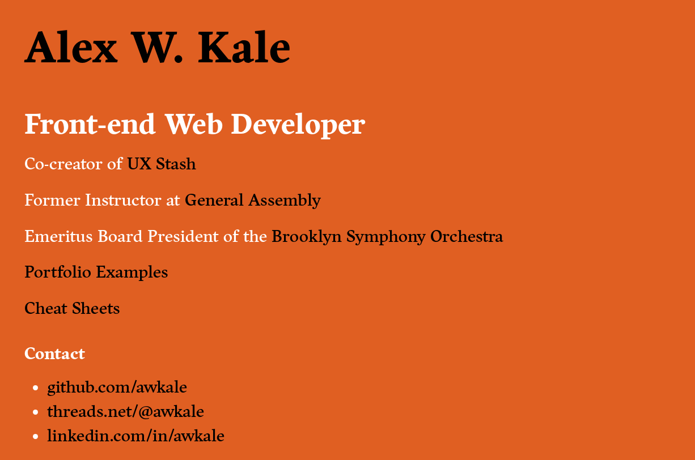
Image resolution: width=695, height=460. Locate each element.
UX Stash (161, 164)
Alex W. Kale (157, 48)
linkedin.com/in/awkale (135, 435)
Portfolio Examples (96, 272)
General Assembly (253, 200)
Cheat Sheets (72, 308)
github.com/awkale (117, 387)
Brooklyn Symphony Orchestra (387, 236)
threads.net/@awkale (125, 411)
